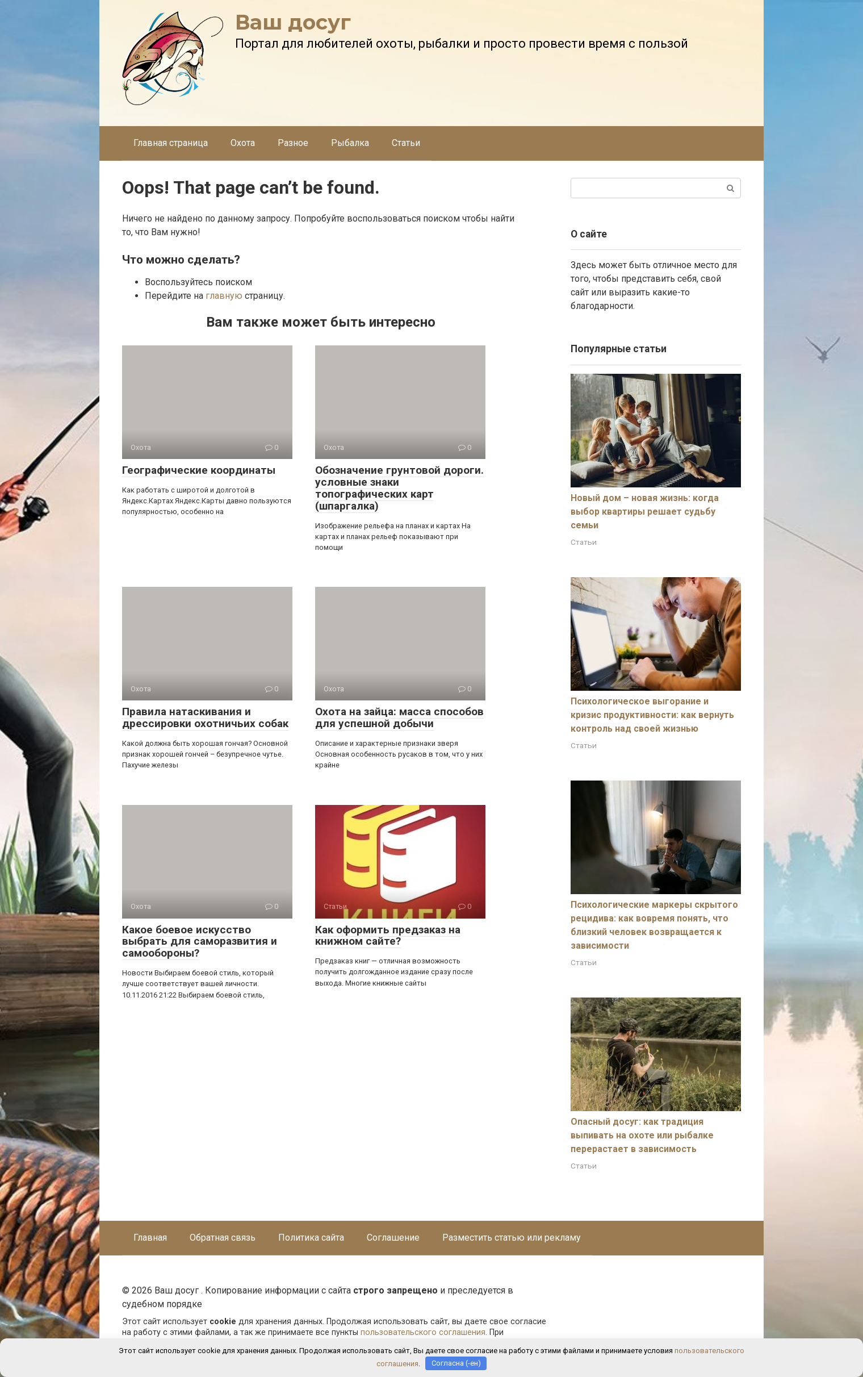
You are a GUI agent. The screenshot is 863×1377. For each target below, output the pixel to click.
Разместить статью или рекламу (511, 1237)
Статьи (406, 142)
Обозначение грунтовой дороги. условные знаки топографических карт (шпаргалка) (399, 488)
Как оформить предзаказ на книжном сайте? (387, 935)
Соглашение (393, 1237)
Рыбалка (350, 142)
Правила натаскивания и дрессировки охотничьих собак (205, 717)
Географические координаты (198, 470)
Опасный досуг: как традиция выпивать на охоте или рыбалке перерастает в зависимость (642, 1135)
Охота (243, 142)
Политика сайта (311, 1237)
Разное (293, 142)
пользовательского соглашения (423, 1332)
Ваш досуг (293, 22)
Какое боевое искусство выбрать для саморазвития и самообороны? (199, 941)
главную (224, 295)
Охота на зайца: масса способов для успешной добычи (399, 717)
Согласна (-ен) (456, 1363)
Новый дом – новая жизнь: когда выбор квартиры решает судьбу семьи (645, 512)
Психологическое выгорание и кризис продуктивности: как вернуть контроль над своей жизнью (652, 715)
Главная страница (170, 142)
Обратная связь (222, 1237)
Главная (150, 1237)
